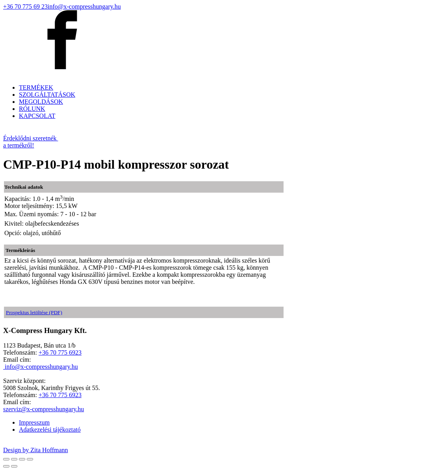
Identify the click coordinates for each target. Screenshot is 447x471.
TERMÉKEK (36, 87)
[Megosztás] (14, 459)
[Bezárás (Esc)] (6, 459)
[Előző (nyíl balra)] (6, 466)
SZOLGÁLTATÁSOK (47, 94)
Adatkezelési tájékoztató (50, 429)
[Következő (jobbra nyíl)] (14, 466)
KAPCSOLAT (37, 115)
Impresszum (34, 422)
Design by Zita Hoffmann (35, 450)
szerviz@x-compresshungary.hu (43, 409)
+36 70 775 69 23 (25, 6)
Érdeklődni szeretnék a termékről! (30, 142)
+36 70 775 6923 (60, 352)
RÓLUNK (32, 108)
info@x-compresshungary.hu (84, 6)
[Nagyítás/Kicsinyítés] (30, 459)
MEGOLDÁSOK (41, 101)
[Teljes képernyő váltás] (22, 459)
